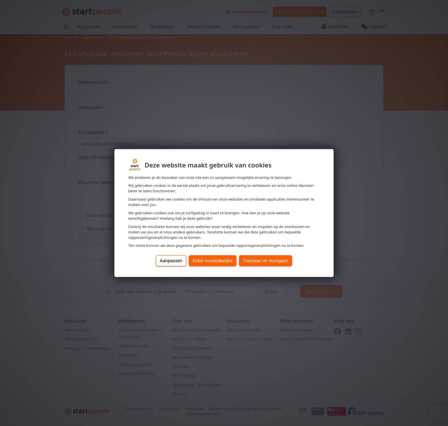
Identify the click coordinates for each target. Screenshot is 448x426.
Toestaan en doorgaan (265, 260)
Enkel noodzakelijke (212, 260)
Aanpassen (171, 260)
